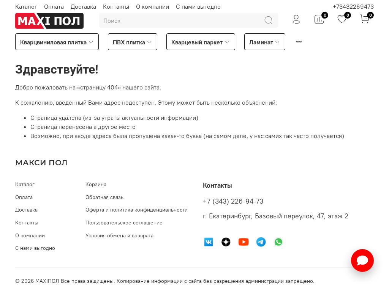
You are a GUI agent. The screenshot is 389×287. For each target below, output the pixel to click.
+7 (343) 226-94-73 (233, 201)
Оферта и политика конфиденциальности (136, 209)
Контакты (116, 6)
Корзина (95, 184)
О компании (152, 6)
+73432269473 (353, 6)
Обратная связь (104, 197)
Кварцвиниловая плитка (57, 42)
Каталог (26, 6)
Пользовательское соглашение (124, 222)
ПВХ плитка (132, 42)
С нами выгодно (198, 6)
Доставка (83, 6)
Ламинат (264, 42)
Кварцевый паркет (200, 42)
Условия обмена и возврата (119, 235)
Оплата (54, 6)
